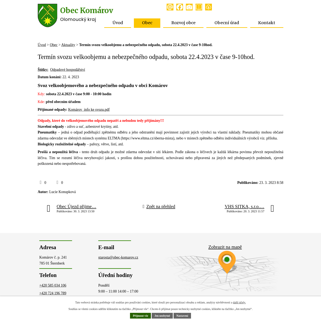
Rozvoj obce (183, 22)
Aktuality (68, 45)
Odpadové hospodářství (67, 70)
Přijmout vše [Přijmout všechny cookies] (140, 315)
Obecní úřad (227, 22)
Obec (147, 22)
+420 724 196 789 (52, 293)
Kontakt (266, 22)
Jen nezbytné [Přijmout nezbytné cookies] (162, 315)
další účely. (239, 302)
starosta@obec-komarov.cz (118, 257)
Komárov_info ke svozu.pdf (89, 109)
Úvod (117, 22)
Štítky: (43, 70)
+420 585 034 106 (52, 285)
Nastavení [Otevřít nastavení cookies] (183, 315)
